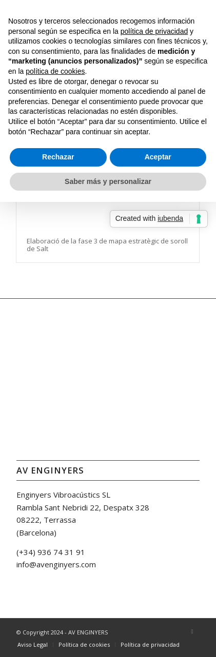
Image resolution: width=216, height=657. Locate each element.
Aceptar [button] (158, 157)
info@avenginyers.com (56, 564)
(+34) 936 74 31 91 (50, 552)
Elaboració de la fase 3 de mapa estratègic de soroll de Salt (107, 244)
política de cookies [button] (55, 71)
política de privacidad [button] (154, 31)
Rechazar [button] (58, 157)
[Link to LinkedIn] (192, 631)
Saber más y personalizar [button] (108, 181)
